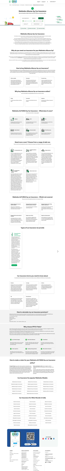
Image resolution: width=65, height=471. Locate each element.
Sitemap (54, 454)
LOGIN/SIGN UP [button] (52, 1)
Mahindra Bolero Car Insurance (48, 363)
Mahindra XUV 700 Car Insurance (48, 370)
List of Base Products (36, 452)
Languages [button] (43, 1)
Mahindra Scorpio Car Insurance (17, 368)
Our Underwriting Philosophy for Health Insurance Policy (33, 455)
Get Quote (41, 18)
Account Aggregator (32, 456)
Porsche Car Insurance (16, 392)
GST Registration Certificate (14, 455)
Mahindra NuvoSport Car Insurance (16, 365)
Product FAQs (23, 444)
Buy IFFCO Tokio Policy (36, 435)
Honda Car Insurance (16, 385)
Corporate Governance (37, 454)
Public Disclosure (18, 454)
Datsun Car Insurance (48, 383)
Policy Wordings (35, 439)
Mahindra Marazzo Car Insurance (48, 365)
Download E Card (35, 443)
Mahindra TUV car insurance (16, 372)
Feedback (32, 454)
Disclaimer (42, 454)
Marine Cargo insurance (25, 440)
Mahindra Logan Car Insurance (32, 365)
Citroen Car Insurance (16, 404)
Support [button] (38, 1)
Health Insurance (24, 436)
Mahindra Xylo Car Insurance (16, 363)
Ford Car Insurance (32, 383)
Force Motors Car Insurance (48, 399)
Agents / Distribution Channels (14, 441)
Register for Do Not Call (27, 454)
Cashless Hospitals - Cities (25, 451)
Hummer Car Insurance (48, 390)
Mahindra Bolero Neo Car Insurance (32, 375)
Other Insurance (24, 443)
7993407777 (46, 436)
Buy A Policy (23, 28)
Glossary (22, 454)
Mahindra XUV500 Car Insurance (48, 368)
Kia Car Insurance (32, 390)
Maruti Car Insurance (17, 383)
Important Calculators (25, 448)
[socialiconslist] (45, 443)
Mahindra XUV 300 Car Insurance (32, 370)
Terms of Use (50, 454)
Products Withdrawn (44, 455)
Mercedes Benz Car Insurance (32, 406)
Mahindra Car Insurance (48, 385)
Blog (22, 447)
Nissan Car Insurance (32, 392)
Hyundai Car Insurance (16, 397)
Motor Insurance (24, 435)
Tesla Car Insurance (17, 406)
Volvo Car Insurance (48, 397)
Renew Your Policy (41, 28)
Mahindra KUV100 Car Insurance (32, 368)
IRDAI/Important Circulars (22, 455)
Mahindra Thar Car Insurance (32, 363)
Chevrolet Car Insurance (48, 392)
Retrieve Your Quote (31, 28)
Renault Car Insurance (32, 385)
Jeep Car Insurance (48, 404)
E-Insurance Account (50, 455)
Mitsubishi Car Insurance (17, 399)
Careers (11, 437)
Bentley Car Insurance (32, 404)
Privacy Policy (46, 454)
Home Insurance (24, 439)
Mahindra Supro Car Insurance (16, 370)
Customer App (35, 444)
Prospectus (34, 440)
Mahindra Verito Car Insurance (16, 375)
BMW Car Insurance (32, 399)
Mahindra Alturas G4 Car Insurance (32, 372)
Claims (34, 436)
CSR (10, 440)
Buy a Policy (13, 250)
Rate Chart (34, 449)
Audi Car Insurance (17, 390)
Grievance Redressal (12, 454)
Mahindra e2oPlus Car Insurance (48, 372)
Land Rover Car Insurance (32, 397)
